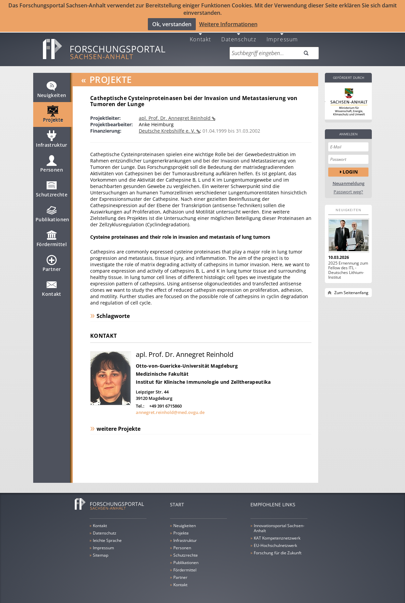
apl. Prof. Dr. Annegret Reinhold (175, 112)
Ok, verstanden (171, 24)
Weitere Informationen (228, 24)
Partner (52, 260)
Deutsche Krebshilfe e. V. (167, 125)
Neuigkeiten (51, 86)
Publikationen (52, 210)
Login (350, 166)
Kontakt (200, 33)
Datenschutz (238, 33)
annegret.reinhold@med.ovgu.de (170, 406)
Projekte (53, 111)
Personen (51, 161)
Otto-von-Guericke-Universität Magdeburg (187, 360)
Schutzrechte (51, 186)
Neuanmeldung (348, 177)
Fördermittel (52, 235)
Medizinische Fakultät (162, 368)
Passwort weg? (348, 185)
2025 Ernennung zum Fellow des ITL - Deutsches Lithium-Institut (348, 264)
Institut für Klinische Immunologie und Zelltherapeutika (203, 376)
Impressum (282, 33)
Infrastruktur (51, 136)
